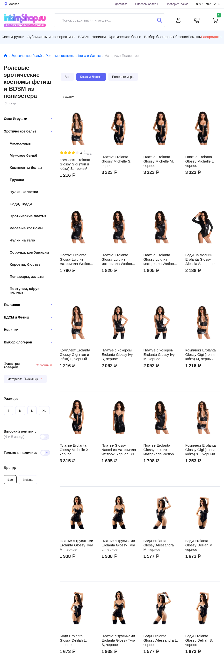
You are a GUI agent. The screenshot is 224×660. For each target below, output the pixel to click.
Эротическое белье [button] (125, 36)
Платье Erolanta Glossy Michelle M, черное (158, 161)
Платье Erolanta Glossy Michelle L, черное (200, 161)
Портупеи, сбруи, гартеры (25, 290)
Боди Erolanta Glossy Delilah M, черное (199, 545)
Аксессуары (20, 143)
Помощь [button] (194, 37)
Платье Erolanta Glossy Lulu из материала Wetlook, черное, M (118, 259)
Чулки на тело (22, 240)
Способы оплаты (146, 4)
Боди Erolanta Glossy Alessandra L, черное (160, 640)
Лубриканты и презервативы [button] (51, 36)
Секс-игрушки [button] (12, 36)
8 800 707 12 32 (208, 4)
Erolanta (27, 479)
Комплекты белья (26, 167)
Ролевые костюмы (60, 56)
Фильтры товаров (12, 365)
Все (10, 479)
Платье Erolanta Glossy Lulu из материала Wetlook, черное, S (160, 259)
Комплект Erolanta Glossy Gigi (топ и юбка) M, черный (200, 354)
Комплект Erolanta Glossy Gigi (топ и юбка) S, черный (75, 164)
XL (44, 410)
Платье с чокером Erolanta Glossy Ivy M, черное (158, 354)
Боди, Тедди (21, 204)
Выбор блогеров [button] (158, 36)
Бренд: (10, 467)
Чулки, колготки (24, 192)
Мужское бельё (23, 155)
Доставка (121, 4)
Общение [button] (180, 37)
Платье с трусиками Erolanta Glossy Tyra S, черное (118, 640)
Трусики (17, 179)
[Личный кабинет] (178, 20)
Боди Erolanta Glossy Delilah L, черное (73, 640)
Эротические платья (28, 216)
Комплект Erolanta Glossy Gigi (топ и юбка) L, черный (75, 354)
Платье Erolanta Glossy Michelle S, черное (116, 161)
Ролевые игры (123, 77)
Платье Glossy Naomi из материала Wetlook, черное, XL (118, 449)
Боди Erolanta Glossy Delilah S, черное (199, 640)
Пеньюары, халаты (27, 276)
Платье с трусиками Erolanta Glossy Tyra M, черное (76, 545)
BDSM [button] (83, 36)
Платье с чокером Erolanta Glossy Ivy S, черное (117, 354)
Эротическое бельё (26, 56)
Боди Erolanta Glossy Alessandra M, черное (158, 545)
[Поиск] (159, 20)
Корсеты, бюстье (25, 264)
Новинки (28, 329)
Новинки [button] (99, 36)
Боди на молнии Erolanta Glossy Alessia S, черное (200, 259)
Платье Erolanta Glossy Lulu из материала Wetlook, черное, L (76, 259)
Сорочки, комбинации (29, 252)
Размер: (11, 398)
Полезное (28, 305)
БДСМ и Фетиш (28, 317)
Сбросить (44, 365)
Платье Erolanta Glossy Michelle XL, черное (76, 449)
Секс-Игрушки (28, 118)
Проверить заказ (177, 4)
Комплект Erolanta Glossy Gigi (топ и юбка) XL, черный (200, 449)
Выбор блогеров (28, 342)
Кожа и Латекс (89, 56)
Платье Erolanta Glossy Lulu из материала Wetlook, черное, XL (160, 449)
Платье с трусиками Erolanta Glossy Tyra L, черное (118, 545)
